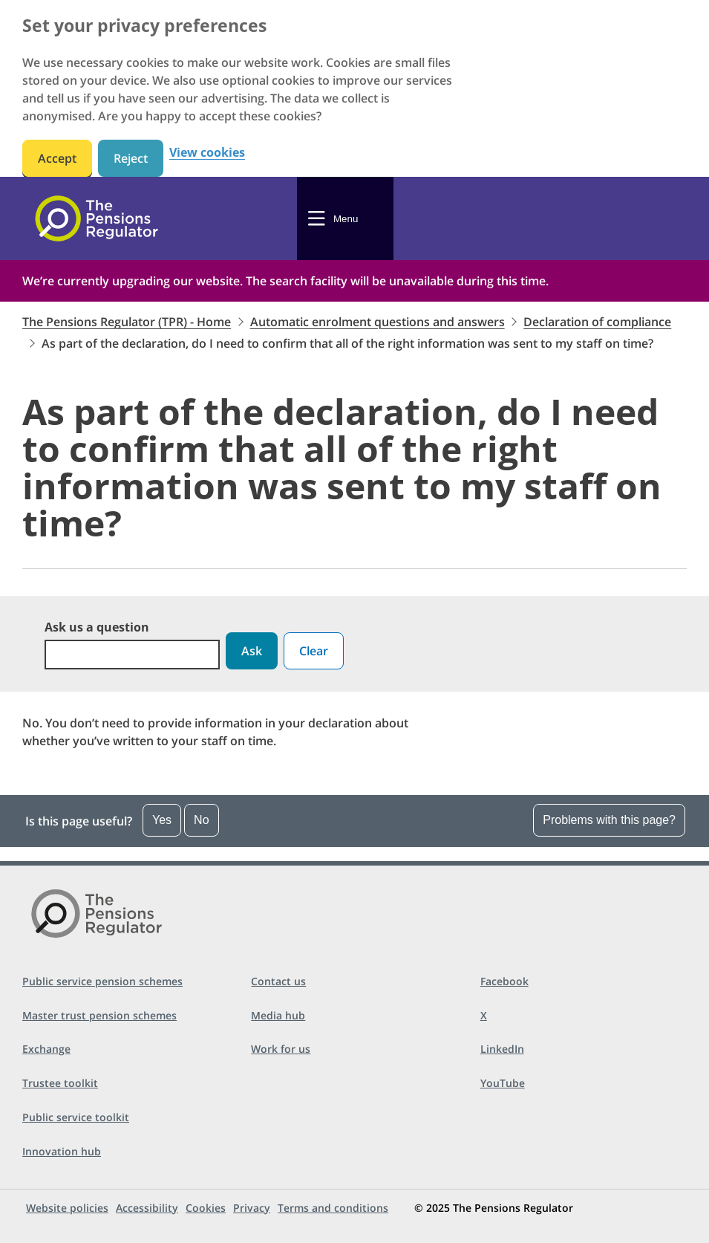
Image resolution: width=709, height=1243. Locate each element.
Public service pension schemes (102, 981)
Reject (131, 158)
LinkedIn (502, 1049)
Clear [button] (313, 651)
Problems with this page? (609, 820)
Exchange (46, 1049)
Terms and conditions (333, 1208)
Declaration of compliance (597, 322)
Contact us (278, 981)
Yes (161, 820)
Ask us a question (97, 627)
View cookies (207, 153)
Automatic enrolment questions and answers (377, 322)
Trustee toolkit (60, 1083)
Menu (345, 218)
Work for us (280, 1049)
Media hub (278, 1015)
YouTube (502, 1083)
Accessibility (147, 1208)
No (201, 820)
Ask (251, 651)
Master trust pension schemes (99, 1015)
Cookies (206, 1208)
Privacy (251, 1208)
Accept (57, 158)
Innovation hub (61, 1151)
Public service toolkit (75, 1117)
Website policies (67, 1208)
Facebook (504, 981)
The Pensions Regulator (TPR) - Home (126, 322)
